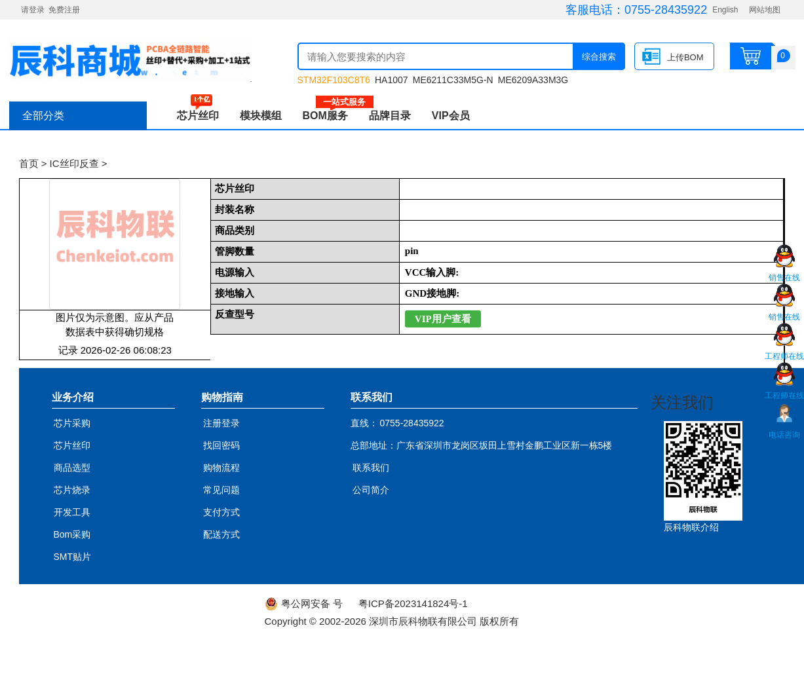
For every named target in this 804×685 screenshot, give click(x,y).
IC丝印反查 (74, 163)
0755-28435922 (665, 9)
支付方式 (221, 512)
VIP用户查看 (443, 319)
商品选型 (72, 467)
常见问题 (221, 490)
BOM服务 (330, 115)
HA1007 (391, 80)
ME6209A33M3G (533, 80)
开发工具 (72, 512)
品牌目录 (390, 115)
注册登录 (221, 423)
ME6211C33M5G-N (453, 80)
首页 (29, 163)
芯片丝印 (198, 115)
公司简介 (371, 490)
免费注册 (64, 9)
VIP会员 (451, 115)
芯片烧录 (72, 490)
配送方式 (221, 534)
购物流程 (221, 467)
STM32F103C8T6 (333, 80)
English (725, 9)
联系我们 (371, 467)
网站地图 (764, 9)
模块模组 (261, 115)
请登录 (33, 9)
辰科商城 (130, 59)
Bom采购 (72, 534)
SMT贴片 (73, 556)
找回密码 (221, 445)
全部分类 (43, 115)
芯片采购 (72, 423)
